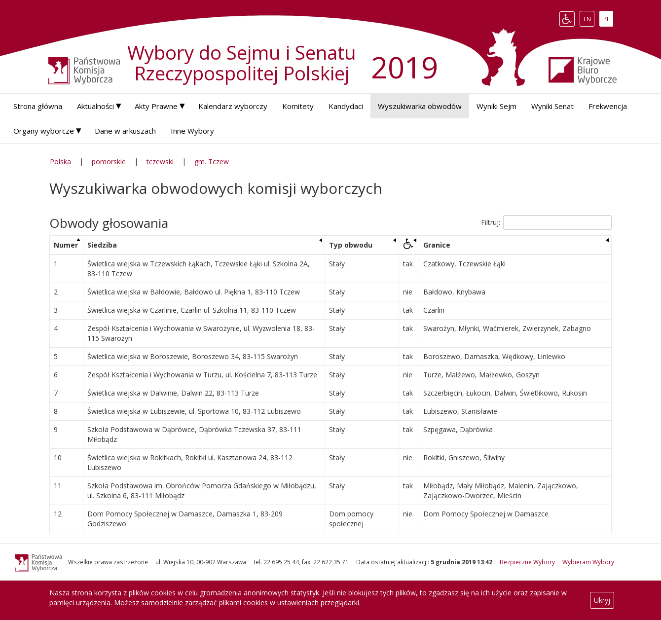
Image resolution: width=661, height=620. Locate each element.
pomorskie (109, 161)
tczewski (160, 161)
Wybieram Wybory (588, 562)
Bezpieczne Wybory (527, 562)
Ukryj (602, 600)
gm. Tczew (211, 161)
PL (608, 19)
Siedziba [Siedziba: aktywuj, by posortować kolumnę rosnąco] (102, 245)
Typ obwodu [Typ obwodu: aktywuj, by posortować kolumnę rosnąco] (350, 245)
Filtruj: (546, 222)
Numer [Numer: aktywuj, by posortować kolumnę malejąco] (66, 245)
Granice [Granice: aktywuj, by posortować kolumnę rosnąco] (436, 245)
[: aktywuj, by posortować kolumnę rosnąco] (409, 245)
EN (589, 19)
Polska (60, 161)
